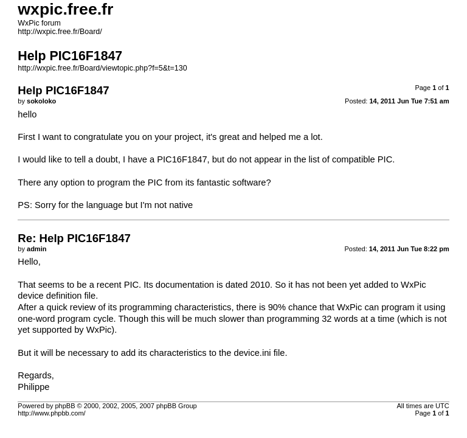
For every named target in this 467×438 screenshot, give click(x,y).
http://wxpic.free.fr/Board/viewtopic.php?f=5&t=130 (102, 68)
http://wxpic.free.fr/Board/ (60, 31)
